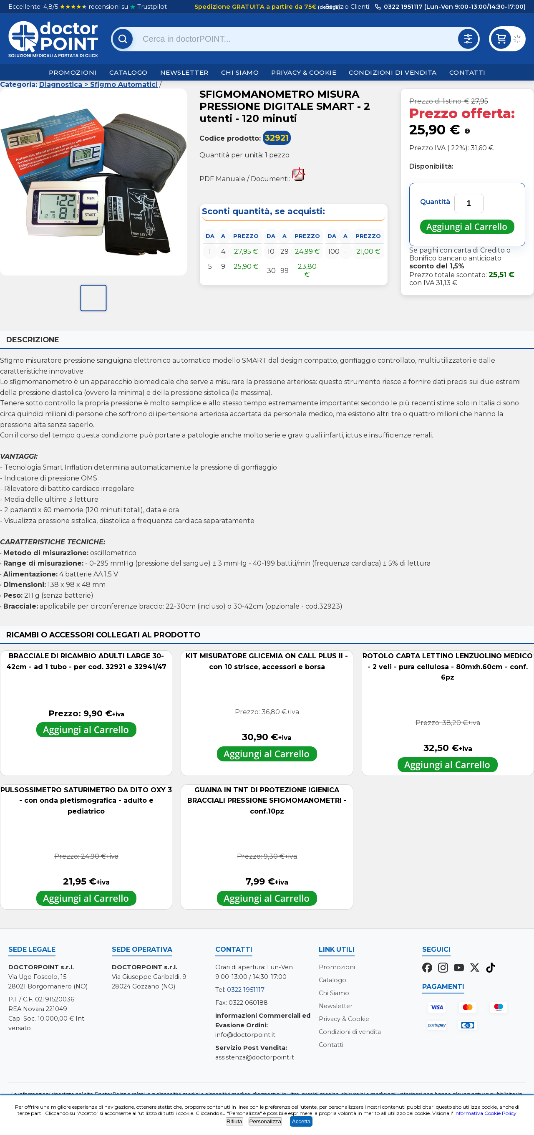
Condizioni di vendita (393, 72)
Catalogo (128, 72)
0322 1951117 (245, 989)
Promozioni (73, 72)
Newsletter (184, 72)
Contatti (467, 72)
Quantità (435, 202)
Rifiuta (234, 1121)
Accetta (301, 1121)
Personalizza (265, 1121)
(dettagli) (328, 7)
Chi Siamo (240, 72)
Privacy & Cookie (303, 72)
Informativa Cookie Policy (485, 1113)
